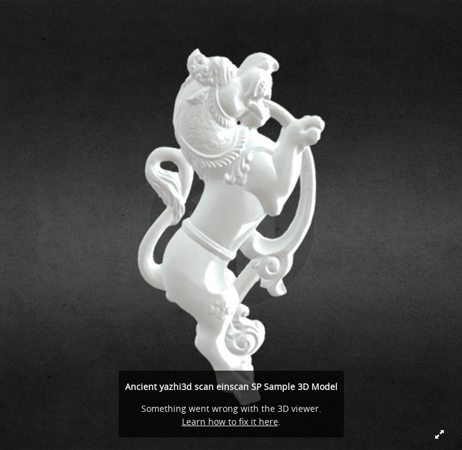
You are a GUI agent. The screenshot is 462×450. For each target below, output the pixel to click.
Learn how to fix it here (230, 422)
